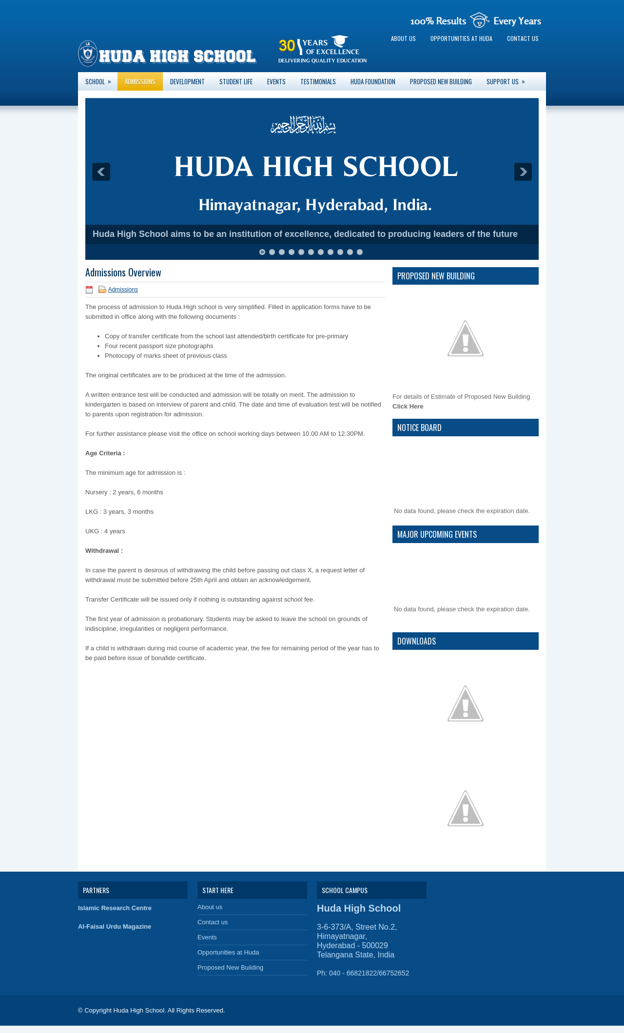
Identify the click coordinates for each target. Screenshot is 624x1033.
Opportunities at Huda (461, 38)
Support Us (509, 79)
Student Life (236, 81)
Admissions (140, 81)
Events (276, 81)
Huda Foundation (373, 81)
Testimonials (318, 81)
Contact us (523, 38)
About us (403, 38)
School (101, 79)
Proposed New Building (441, 81)
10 (350, 252)
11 (360, 252)
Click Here (408, 406)
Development (187, 81)
